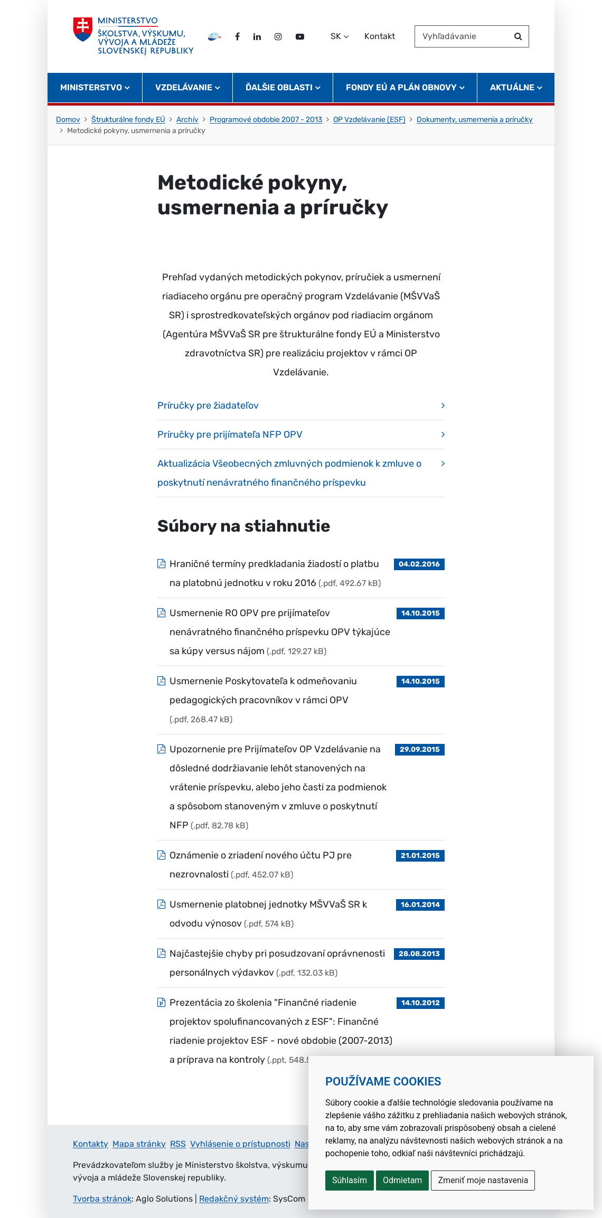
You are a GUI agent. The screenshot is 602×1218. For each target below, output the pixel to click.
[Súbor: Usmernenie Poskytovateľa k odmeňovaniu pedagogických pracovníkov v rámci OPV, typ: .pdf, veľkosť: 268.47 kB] (301, 700)
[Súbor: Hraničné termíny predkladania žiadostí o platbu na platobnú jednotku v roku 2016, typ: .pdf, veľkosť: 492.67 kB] (301, 573)
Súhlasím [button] (349, 1180)
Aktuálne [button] (512, 87)
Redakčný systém (234, 1199)
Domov (68, 119)
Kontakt (379, 36)
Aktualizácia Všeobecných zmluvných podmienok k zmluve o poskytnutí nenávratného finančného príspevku (289, 473)
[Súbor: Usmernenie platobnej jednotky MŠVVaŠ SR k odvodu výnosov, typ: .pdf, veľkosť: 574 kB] (301, 914)
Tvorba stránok (102, 1199)
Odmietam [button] (402, 1180)
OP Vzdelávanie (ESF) (369, 119)
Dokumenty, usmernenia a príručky (475, 119)
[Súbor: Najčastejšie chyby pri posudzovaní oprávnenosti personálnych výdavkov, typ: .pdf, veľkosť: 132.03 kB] (301, 963)
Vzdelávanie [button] (183, 87)
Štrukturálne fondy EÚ (128, 119)
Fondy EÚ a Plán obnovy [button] (401, 87)
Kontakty (90, 1144)
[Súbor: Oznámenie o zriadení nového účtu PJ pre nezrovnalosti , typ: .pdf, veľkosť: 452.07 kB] (301, 865)
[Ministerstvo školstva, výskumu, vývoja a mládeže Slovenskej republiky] (133, 36)
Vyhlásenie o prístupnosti (240, 1144)
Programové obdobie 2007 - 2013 (266, 119)
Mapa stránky (139, 1144)
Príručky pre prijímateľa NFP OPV (230, 434)
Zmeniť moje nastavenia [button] (483, 1180)
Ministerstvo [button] (91, 87)
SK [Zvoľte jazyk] (336, 36)
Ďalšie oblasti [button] (279, 87)
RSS (178, 1144)
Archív (187, 119)
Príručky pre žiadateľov (208, 405)
